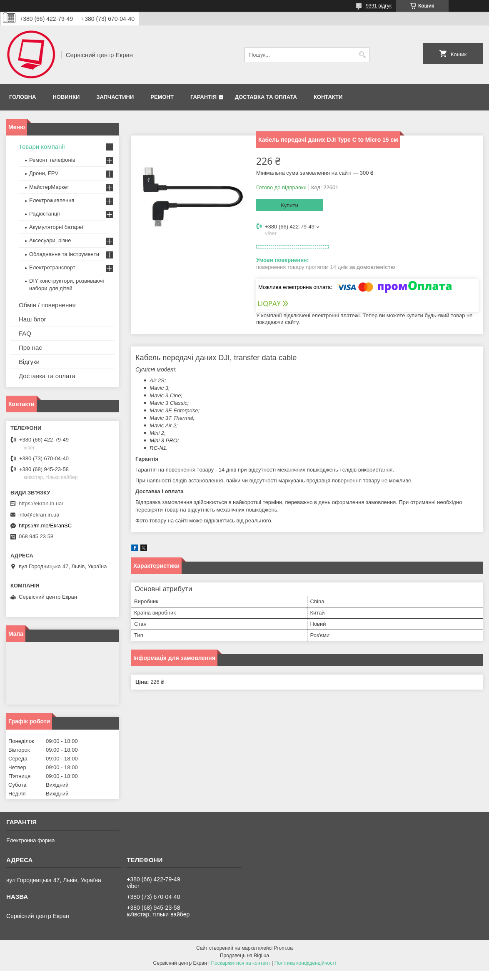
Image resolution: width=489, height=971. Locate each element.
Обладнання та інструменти (64, 254)
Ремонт (162, 97)
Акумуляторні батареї (56, 227)
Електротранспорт (52, 267)
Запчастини (115, 97)
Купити (289, 205)
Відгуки (29, 361)
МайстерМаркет (49, 187)
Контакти (328, 97)
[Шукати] (362, 55)
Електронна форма (30, 840)
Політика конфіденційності (305, 963)
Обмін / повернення (47, 305)
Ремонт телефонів (52, 160)
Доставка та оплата (266, 97)
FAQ (25, 333)
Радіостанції (44, 214)
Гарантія (203, 97)
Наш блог (32, 319)
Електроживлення (51, 200)
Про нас (30, 347)
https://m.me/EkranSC (45, 525)
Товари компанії (42, 146)
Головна (22, 97)
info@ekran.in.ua (38, 515)
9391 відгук (379, 6)
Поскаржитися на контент (240, 963)
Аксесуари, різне (50, 240)
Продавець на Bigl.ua (244, 955)
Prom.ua (283, 948)
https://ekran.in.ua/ (41, 503)
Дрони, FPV (43, 173)
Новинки (66, 97)
